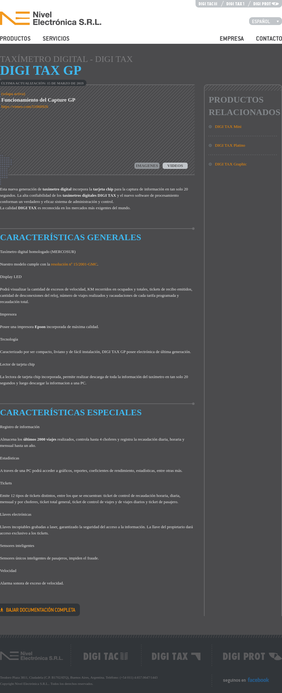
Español (267, 21)
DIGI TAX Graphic (231, 164)
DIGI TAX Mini (228, 126)
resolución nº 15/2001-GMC (74, 264)
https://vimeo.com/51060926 (24, 106)
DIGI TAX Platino (230, 145)
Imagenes (147, 165)
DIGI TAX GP (38, 609)
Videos (175, 165)
